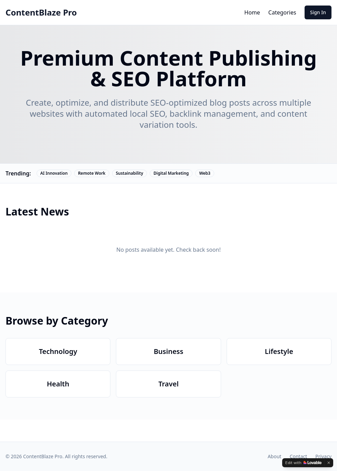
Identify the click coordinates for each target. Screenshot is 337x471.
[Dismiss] (329, 463)
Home (252, 12)
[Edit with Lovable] (303, 463)
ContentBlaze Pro (41, 12)
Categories (282, 12)
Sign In (318, 12)
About (274, 456)
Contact (298, 456)
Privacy (323, 456)
